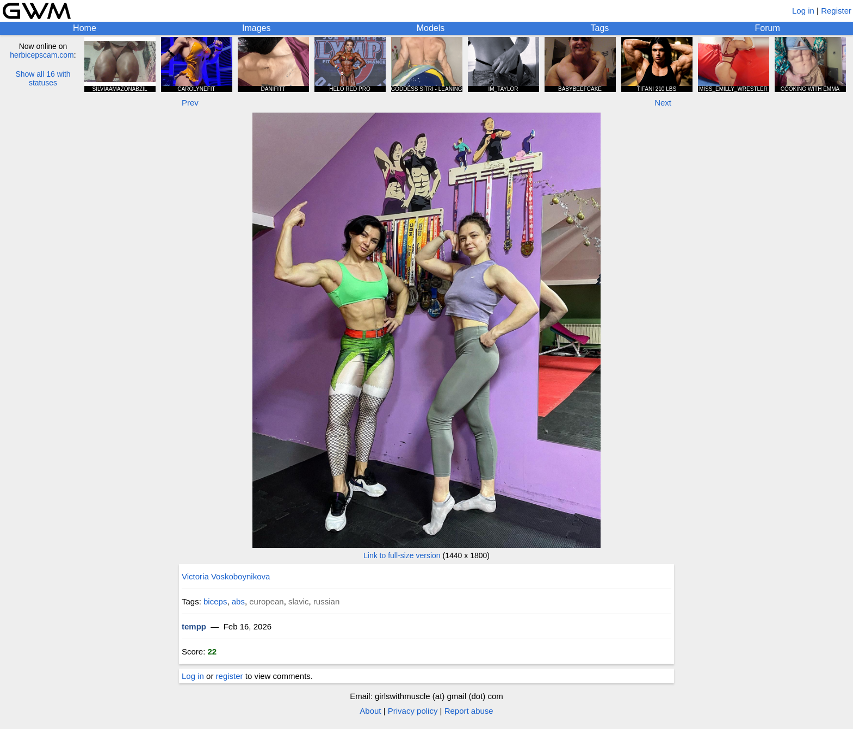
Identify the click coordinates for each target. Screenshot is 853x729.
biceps (215, 601)
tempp (194, 626)
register (229, 676)
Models (431, 28)
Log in (803, 10)
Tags (600, 28)
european (266, 601)
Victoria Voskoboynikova (226, 576)
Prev (190, 102)
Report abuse (468, 710)
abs (238, 601)
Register (836, 10)
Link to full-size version (402, 555)
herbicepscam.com (42, 55)
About (370, 710)
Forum (767, 28)
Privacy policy (413, 710)
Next (662, 102)
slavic (298, 601)
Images (256, 28)
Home (84, 28)
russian (326, 601)
